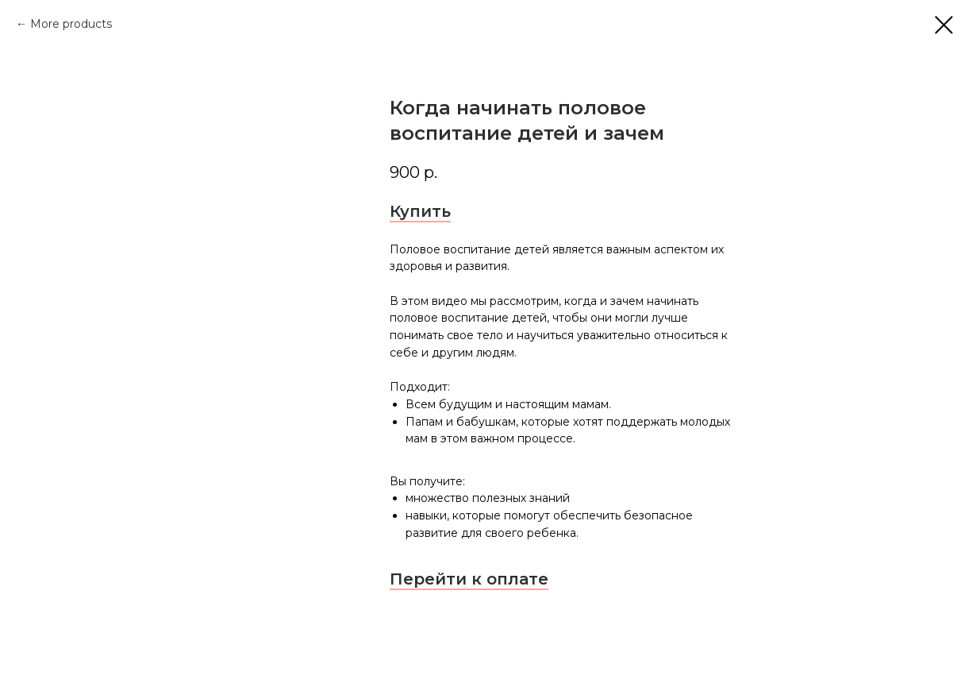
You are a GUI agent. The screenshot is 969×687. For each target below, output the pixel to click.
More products (71, 24)
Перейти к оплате (469, 579)
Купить (420, 211)
